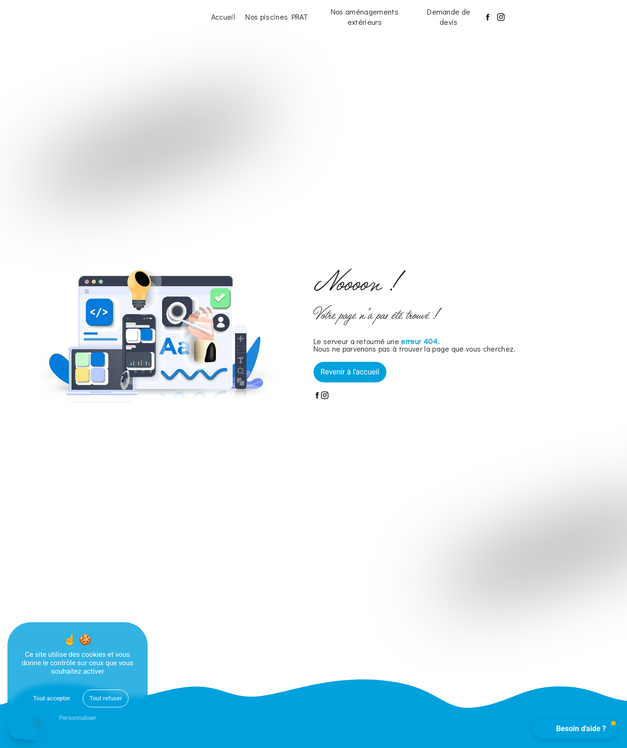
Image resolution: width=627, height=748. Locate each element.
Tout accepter (52, 698)
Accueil (223, 17)
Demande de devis (448, 17)
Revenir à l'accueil (350, 371)
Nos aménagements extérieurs (365, 17)
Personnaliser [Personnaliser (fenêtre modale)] (77, 717)
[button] (575, 729)
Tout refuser (105, 698)
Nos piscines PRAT (276, 17)
